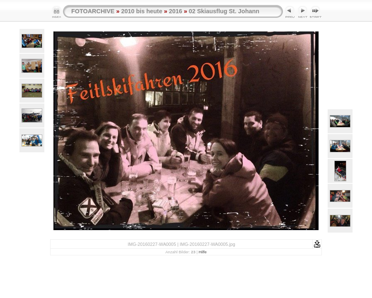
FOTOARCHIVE (92, 11)
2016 (175, 11)
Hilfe (203, 252)
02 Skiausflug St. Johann (224, 11)
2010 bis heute (141, 11)
